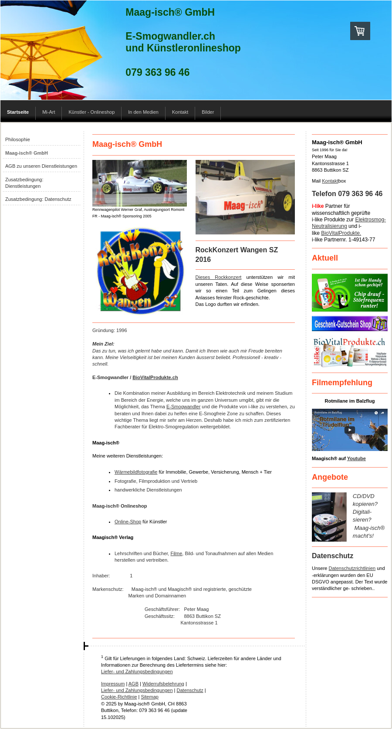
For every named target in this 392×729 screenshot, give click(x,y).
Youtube (356, 458)
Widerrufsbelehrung (163, 683)
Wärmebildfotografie (136, 472)
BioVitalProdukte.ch (155, 377)
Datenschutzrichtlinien (352, 568)
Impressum (113, 683)
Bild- (189, 553)
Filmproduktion (154, 481)
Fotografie (125, 481)
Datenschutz (190, 690)
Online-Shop (128, 521)
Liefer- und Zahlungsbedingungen (137, 671)
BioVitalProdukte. (341, 233)
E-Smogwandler (183, 406)
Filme (176, 553)
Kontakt (330, 180)
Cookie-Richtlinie (119, 696)
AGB (133, 683)
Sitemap (150, 696)
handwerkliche (130, 489)
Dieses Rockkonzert (219, 277)
